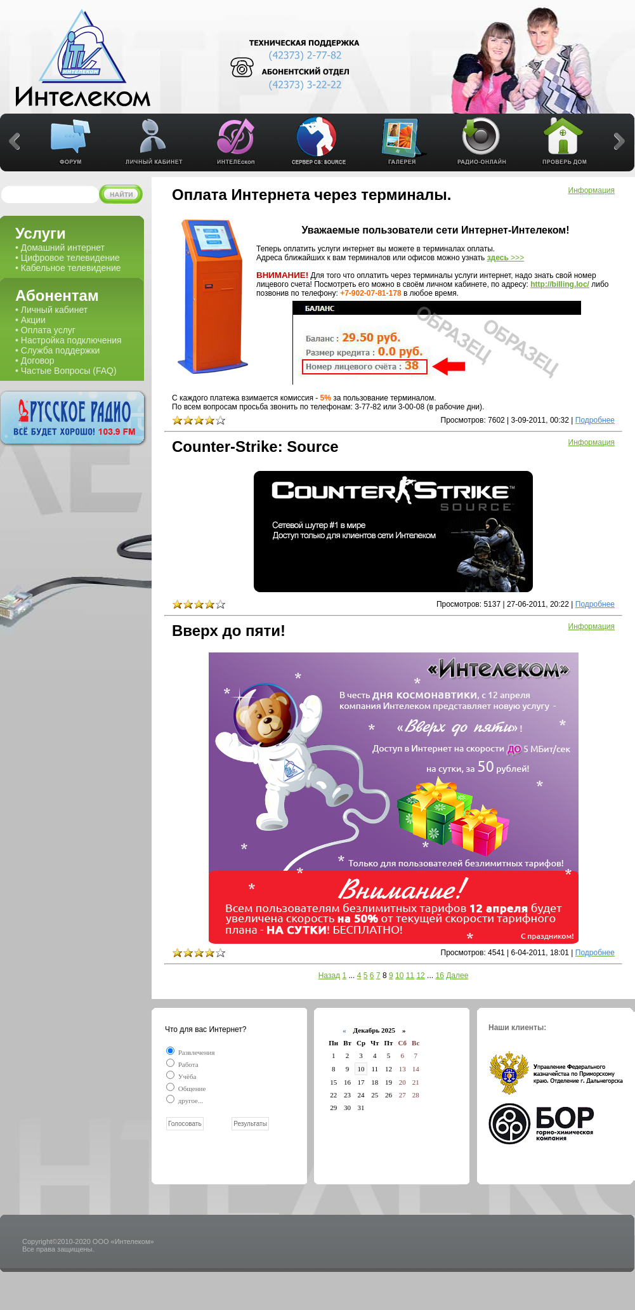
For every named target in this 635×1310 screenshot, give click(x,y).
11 (410, 975)
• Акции (30, 320)
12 (420, 975)
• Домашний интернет (60, 247)
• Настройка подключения (68, 340)
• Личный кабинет (51, 310)
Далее (457, 975)
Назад (329, 975)
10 (399, 975)
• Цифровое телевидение (67, 258)
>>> (506, 257)
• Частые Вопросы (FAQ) (66, 371)
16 (439, 975)
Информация (591, 190)
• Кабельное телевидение (68, 268)
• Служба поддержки (57, 350)
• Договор (35, 360)
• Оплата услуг (45, 330)
